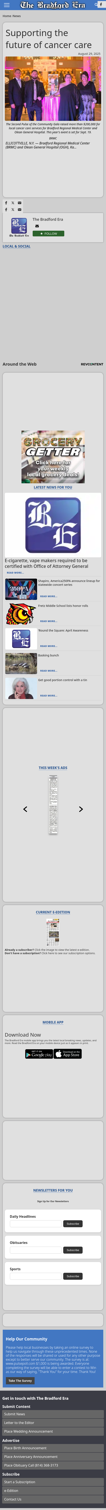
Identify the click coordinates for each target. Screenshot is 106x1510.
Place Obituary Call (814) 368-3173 (31, 1465)
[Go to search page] (96, 5)
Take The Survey (20, 1380)
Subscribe (73, 1223)
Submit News (14, 1414)
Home (7, 16)
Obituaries (19, 1243)
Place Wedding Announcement (28, 1431)
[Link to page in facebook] (6, 202)
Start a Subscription (19, 1482)
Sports (15, 1269)
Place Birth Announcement (25, 1448)
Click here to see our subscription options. (68, 953)
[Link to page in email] (19, 202)
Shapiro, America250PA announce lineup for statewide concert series (69, 583)
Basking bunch (48, 655)
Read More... (15, 572)
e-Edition (11, 1490)
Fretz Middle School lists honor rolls (63, 606)
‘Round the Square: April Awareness (63, 630)
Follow (51, 233)
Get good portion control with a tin (62, 680)
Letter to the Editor (19, 1422)
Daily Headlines (23, 1217)
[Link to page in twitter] (12, 202)
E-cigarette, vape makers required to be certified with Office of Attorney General (46, 563)
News (17, 16)
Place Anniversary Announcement (31, 1456)
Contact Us (12, 1499)
